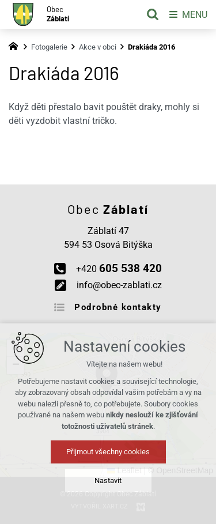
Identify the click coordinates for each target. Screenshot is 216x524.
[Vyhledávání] (152, 14)
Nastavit (108, 480)
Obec (58, 14)
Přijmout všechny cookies (108, 451)
